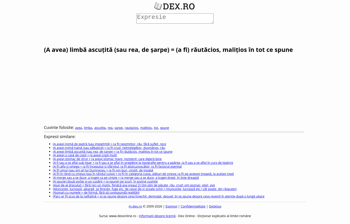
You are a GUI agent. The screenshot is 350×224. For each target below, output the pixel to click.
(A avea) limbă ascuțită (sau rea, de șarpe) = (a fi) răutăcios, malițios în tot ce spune (112, 151)
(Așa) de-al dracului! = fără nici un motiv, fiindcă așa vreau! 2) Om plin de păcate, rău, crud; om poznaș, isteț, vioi (134, 185)
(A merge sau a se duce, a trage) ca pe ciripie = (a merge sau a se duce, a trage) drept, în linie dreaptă (126, 177)
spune (164, 128)
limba (88, 128)
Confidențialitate (193, 206)
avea (78, 128)
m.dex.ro (135, 206)
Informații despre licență (157, 216)
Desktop (215, 206)
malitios (146, 128)
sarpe (119, 128)
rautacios (131, 128)
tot (156, 128)
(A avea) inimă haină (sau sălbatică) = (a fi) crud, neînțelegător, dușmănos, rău (109, 148)
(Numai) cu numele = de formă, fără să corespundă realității (96, 192)
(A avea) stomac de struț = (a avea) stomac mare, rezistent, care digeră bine (107, 159)
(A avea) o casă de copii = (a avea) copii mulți (85, 155)
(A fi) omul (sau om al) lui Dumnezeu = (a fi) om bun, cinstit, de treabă (103, 170)
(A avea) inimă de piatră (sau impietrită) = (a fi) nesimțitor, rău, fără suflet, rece (109, 144)
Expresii (171, 206)
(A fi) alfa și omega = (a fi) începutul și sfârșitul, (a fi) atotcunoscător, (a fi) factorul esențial (117, 166)
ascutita (100, 128)
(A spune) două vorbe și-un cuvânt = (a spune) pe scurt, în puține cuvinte (105, 181)
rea (110, 128)
